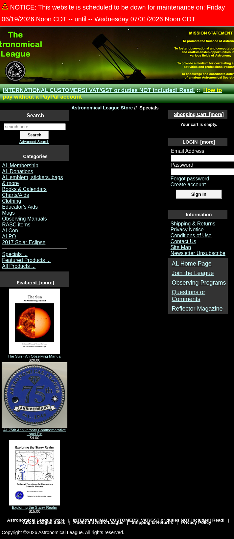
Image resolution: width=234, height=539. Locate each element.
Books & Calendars (24, 189)
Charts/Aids (15, 195)
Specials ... (14, 254)
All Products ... (18, 266)
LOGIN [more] (199, 142)
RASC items (16, 224)
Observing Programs (199, 282)
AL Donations (17, 171)
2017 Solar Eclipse (23, 242)
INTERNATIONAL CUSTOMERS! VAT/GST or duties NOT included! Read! (99, 90)
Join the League (193, 273)
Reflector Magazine (197, 308)
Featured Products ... (26, 260)
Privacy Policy (196, 522)
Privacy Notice (187, 229)
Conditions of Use (191, 235)
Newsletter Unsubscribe (198, 253)
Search (35, 115)
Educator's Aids (20, 207)
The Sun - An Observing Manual (34, 354)
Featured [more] (35, 282)
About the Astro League (98, 522)
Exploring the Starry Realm (34, 505)
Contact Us (183, 241)
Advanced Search (34, 142)
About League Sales (44, 522)
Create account (188, 184)
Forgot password (190, 178)
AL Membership (20, 165)
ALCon (10, 230)
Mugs (8, 213)
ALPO (9, 236)
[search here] (35, 126)
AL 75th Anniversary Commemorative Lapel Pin (34, 430)
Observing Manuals (24, 219)
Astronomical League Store (102, 107)
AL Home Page (191, 263)
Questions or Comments (188, 295)
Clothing (11, 201)
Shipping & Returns (193, 223)
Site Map (181, 247)
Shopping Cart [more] (199, 114)
